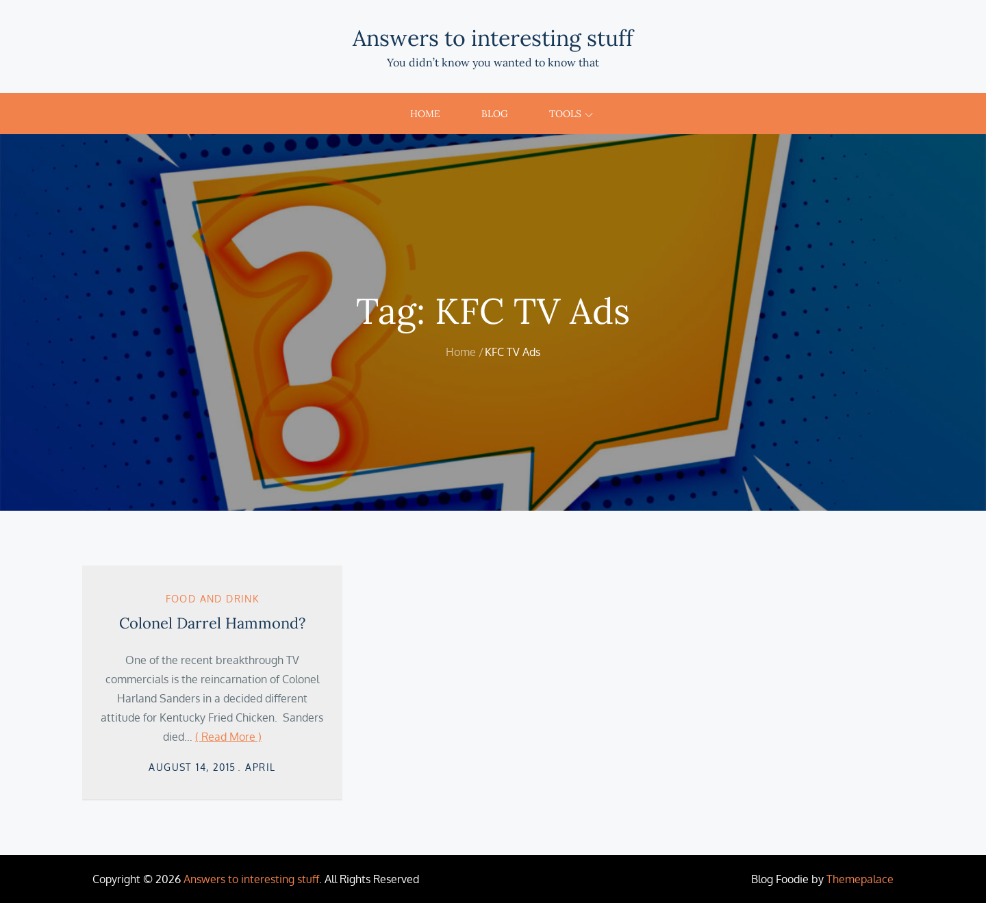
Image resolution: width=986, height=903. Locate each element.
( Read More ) (228, 736)
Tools (571, 113)
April (260, 767)
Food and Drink (213, 599)
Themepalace (860, 879)
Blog (494, 113)
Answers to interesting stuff (493, 38)
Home (425, 113)
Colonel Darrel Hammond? (212, 623)
